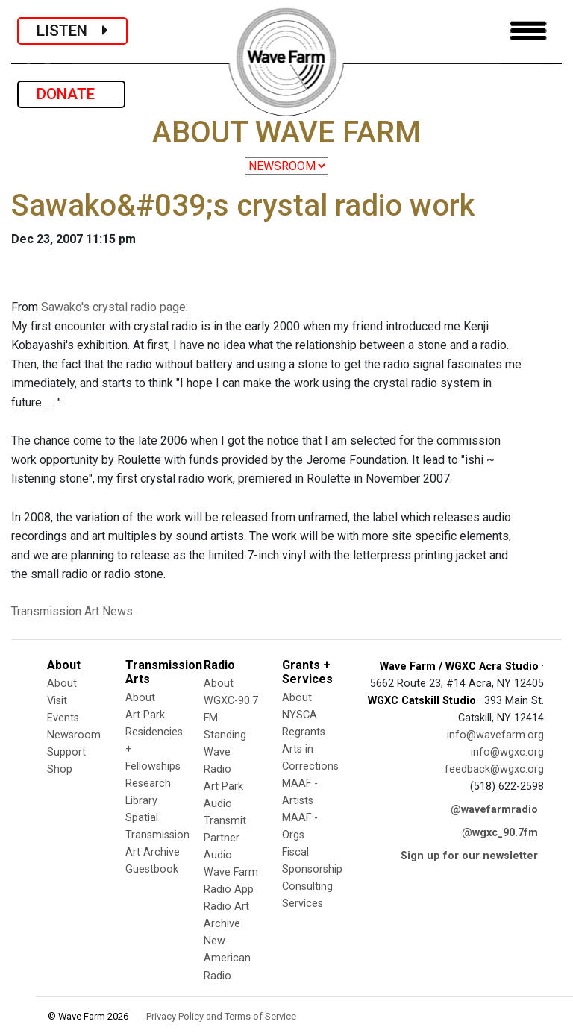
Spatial (141, 817)
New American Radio (227, 958)
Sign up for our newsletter (469, 856)
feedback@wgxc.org (494, 769)
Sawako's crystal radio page (113, 307)
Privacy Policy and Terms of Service (221, 1016)
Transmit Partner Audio (225, 837)
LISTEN (72, 31)
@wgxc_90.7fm (500, 832)
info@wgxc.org (507, 752)
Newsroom (74, 735)
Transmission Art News (72, 611)
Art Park (145, 715)
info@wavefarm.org (495, 735)
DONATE (71, 94)
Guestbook (151, 869)
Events (63, 718)
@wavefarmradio (494, 809)
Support (66, 752)
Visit (57, 700)
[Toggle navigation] (528, 31)
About (62, 683)
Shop (59, 769)
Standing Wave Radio (225, 752)
